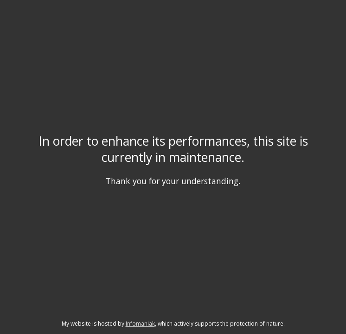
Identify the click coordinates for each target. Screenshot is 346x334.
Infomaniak (140, 324)
